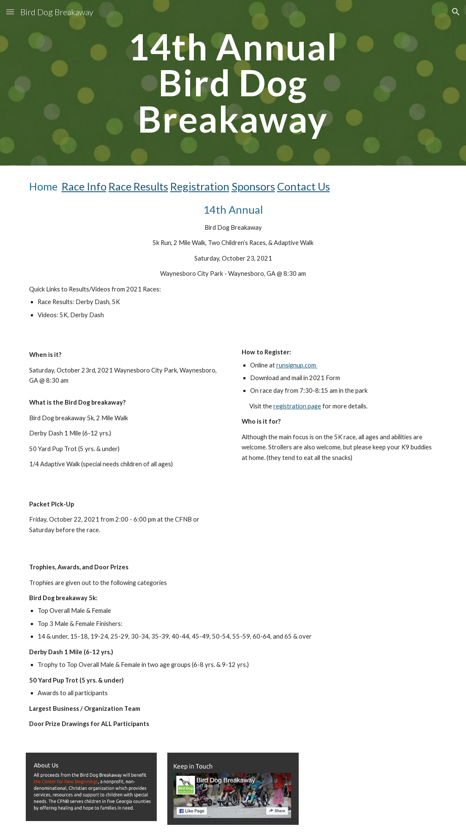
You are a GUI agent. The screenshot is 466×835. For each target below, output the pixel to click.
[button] (10, 11)
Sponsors (253, 186)
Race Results (138, 186)
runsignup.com (296, 365)
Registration (199, 186)
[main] (232, 82)
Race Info (84, 186)
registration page (297, 406)
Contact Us (303, 186)
